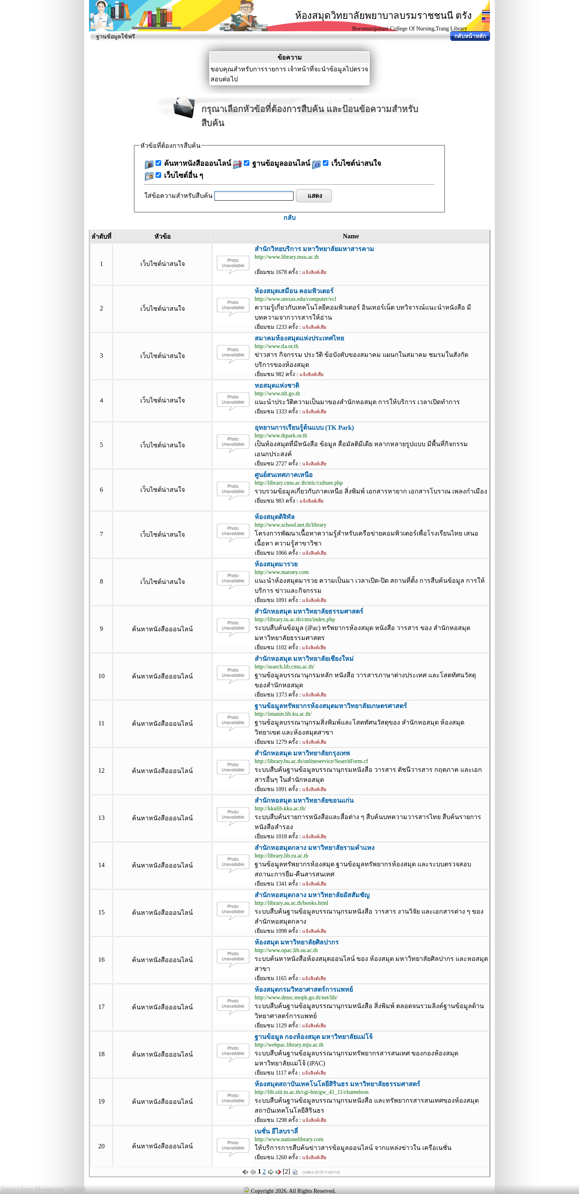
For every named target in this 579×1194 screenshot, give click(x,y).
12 (101, 770)
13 (101, 817)
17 (101, 1006)
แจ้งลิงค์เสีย (314, 272)
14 (101, 865)
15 (101, 912)
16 (101, 959)
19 (101, 1101)
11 (101, 723)
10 (101, 676)
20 (101, 1146)
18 (101, 1054)
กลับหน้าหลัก (470, 36)
